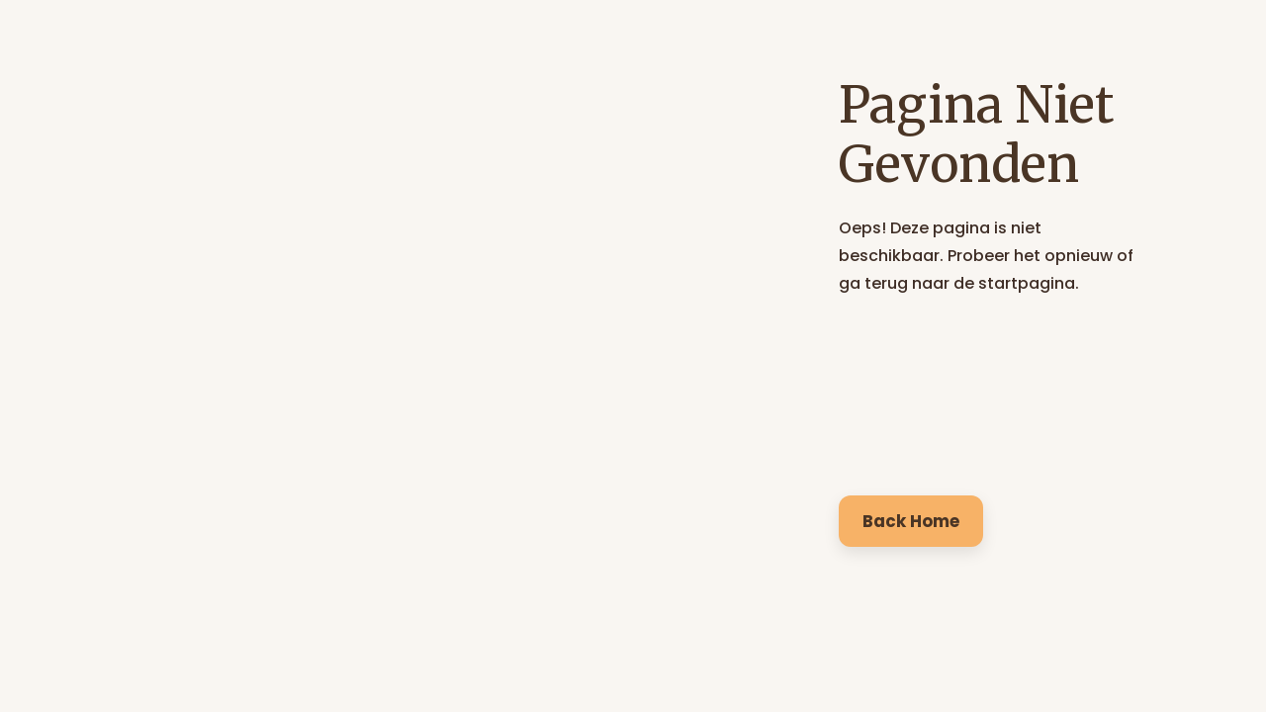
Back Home (910, 521)
